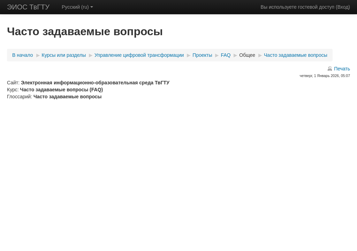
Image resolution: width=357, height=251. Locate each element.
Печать (342, 68)
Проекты (202, 55)
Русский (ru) (77, 7)
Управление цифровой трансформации (139, 55)
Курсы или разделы (64, 55)
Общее (247, 55)
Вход (343, 7)
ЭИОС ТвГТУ (28, 7)
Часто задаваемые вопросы (295, 55)
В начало (22, 55)
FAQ (225, 55)
